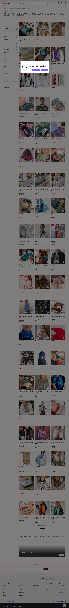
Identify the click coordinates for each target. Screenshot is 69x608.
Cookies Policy (25, 66)
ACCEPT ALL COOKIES (44, 69)
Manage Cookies (25, 69)
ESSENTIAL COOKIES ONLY (36, 69)
